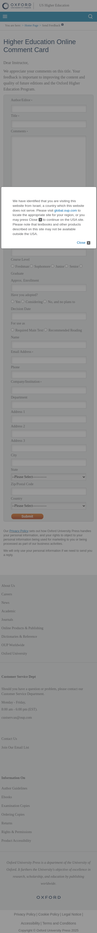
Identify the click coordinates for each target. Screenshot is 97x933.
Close (81, 242)
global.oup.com (65, 210)
